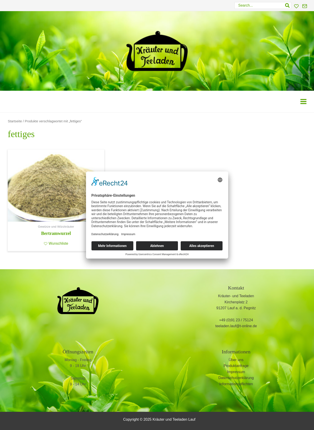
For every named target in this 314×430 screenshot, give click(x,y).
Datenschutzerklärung (236, 378)
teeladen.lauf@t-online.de (236, 326)
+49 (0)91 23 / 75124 (236, 320)
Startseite (15, 121)
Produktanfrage (236, 366)
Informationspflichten (236, 384)
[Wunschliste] (296, 6)
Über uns (236, 360)
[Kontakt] (304, 6)
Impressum (236, 372)
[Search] (287, 5)
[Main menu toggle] (303, 102)
